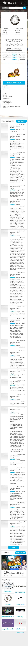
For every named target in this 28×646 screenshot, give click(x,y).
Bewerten (21, 121)
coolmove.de (20, 604)
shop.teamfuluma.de (8, 617)
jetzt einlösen (20, 553)
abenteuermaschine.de (14, 82)
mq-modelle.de (20, 592)
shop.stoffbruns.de (7, 629)
